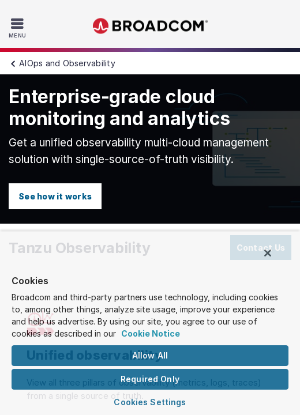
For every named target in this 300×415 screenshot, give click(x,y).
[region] (150, 325)
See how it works (55, 196)
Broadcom (150, 26)
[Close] (275, 258)
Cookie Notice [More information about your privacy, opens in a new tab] (150, 333)
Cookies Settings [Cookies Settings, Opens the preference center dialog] (150, 402)
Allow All (150, 355)
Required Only (150, 379)
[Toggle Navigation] (19, 27)
